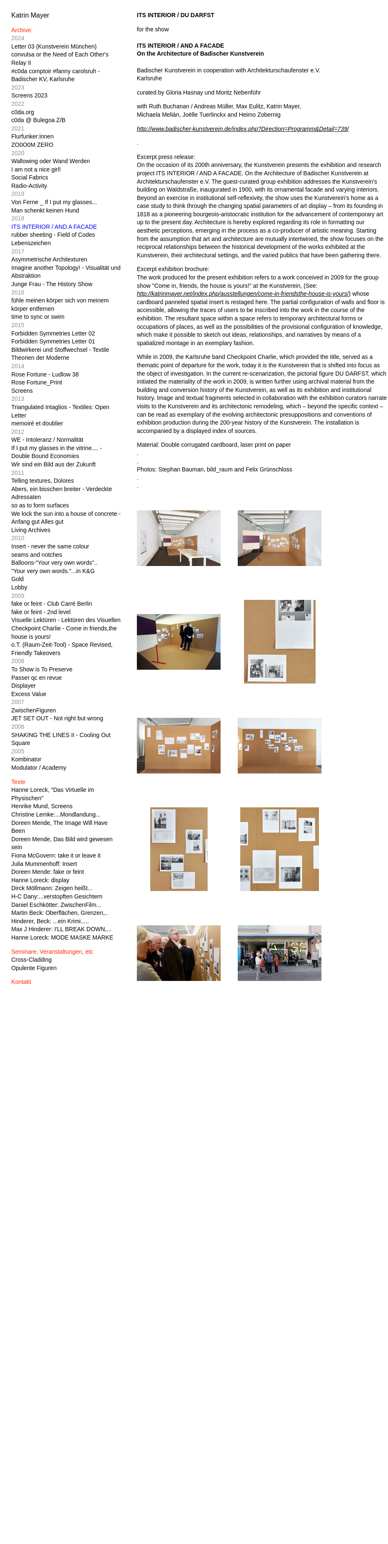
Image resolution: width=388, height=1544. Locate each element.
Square (20, 743)
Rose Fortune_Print (36, 382)
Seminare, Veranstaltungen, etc (52, 951)
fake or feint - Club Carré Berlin (51, 603)
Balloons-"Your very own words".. (54, 562)
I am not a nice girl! (36, 169)
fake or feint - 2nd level (41, 612)
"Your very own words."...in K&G (53, 571)
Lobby (19, 587)
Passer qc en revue (36, 677)
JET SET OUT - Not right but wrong (57, 718)
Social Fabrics (29, 177)
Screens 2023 (29, 95)
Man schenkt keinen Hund (45, 210)
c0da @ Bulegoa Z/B (38, 120)
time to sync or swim (37, 316)
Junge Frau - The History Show (52, 284)
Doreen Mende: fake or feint (47, 871)
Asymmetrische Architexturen (49, 259)
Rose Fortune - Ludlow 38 (45, 374)
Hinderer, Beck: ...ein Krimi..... (50, 921)
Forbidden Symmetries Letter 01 (53, 341)
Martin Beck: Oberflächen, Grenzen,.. (59, 912)
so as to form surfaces (40, 505)
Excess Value (28, 694)
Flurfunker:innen (32, 136)
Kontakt (21, 981)
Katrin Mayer (30, 15)
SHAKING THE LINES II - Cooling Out (60, 735)
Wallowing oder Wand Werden (50, 161)
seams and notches (36, 554)
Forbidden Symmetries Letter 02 (53, 333)
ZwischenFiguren (33, 710)
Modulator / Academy (39, 767)
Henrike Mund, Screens (41, 806)
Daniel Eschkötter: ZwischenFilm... (56, 904)
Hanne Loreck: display (40, 880)
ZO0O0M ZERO (32, 144)
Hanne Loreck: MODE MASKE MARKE (62, 937)
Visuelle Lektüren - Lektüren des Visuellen (66, 620)
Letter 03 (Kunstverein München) (54, 46)
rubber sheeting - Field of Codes (53, 234)
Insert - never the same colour (50, 546)
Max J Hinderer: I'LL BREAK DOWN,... (61, 929)
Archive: (22, 30)
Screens (22, 390)
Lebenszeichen (31, 243)
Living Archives (30, 530)
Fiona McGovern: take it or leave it (55, 855)
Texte (18, 781)
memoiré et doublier (37, 423)
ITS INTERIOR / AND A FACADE (54, 226)
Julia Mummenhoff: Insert (44, 863)
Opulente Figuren (34, 968)
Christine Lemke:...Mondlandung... (55, 814)
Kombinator (26, 759)
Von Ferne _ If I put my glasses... (54, 202)
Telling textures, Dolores (42, 480)
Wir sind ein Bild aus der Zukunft (53, 464)
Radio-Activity (29, 185)
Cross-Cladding (31, 959)
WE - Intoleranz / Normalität (47, 439)
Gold (17, 579)
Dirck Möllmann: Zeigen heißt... (52, 888)
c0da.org (22, 112)
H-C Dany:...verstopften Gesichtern (57, 896)
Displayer (23, 685)
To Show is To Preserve (41, 669)
